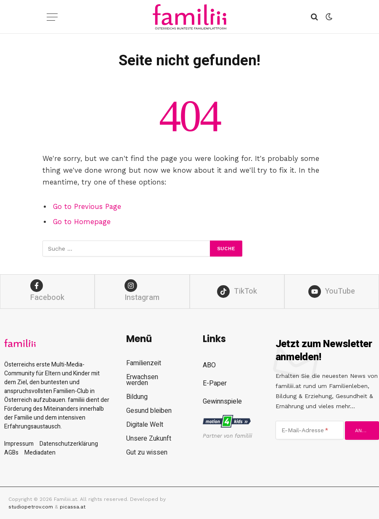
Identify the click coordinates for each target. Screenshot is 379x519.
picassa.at (72, 507)
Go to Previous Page (87, 207)
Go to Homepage (82, 222)
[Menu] (52, 17)
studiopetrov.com (30, 507)
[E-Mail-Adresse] (310, 430)
